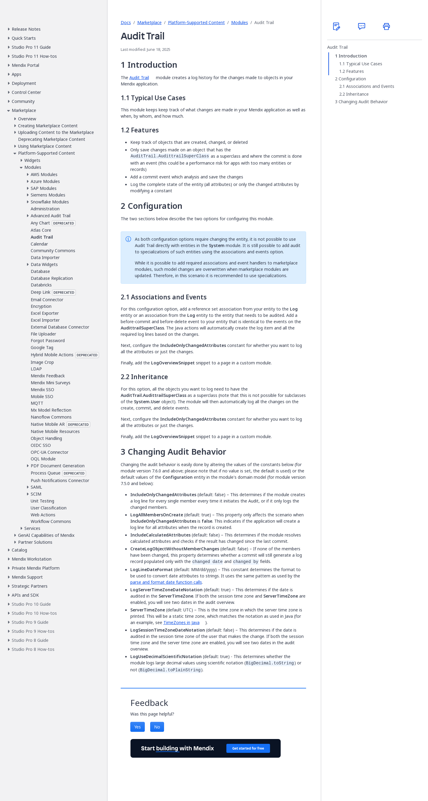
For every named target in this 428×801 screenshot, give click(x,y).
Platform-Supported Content (196, 22)
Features (355, 71)
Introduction (353, 56)
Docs (126, 22)
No (157, 727)
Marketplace (149, 22)
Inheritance (357, 94)
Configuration (352, 79)
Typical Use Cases (364, 63)
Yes (137, 727)
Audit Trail (337, 47)
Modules (239, 22)
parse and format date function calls (166, 582)
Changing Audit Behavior (363, 101)
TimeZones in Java (181, 622)
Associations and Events (370, 86)
